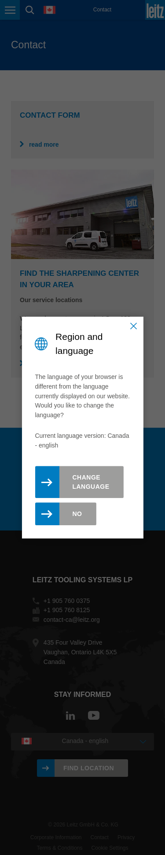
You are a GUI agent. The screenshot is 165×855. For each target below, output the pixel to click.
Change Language (90, 482)
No (77, 513)
